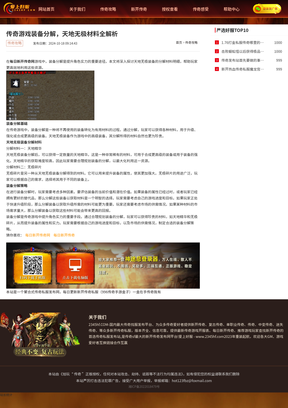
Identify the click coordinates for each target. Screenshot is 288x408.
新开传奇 (139, 9)
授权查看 (170, 9)
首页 (179, 42)
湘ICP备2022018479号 (144, 386)
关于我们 (77, 9)
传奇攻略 (108, 9)
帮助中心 (231, 9)
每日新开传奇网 (37, 235)
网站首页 (46, 9)
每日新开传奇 (64, 235)
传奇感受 (201, 9)
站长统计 (6, 394)
